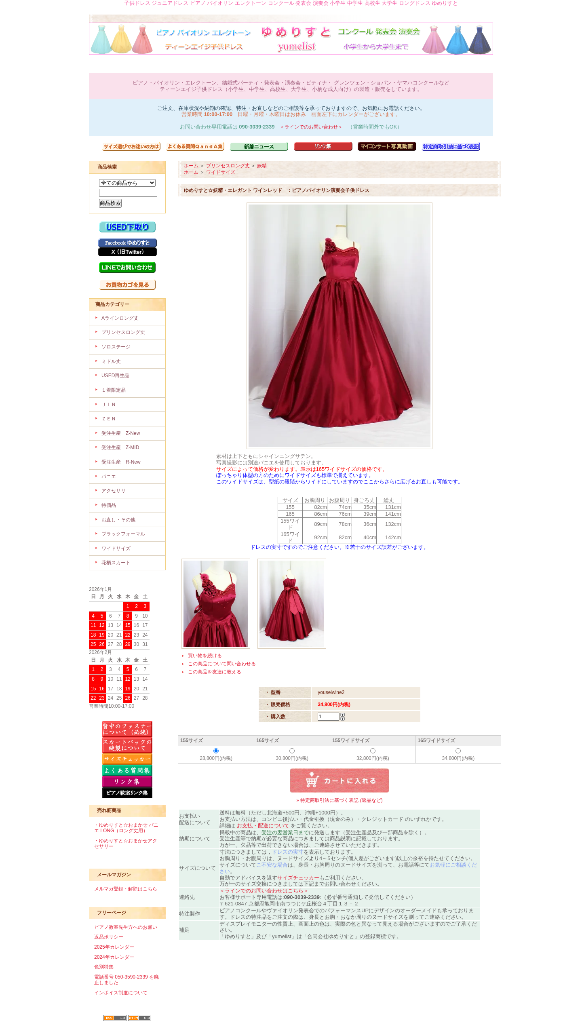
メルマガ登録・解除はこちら (125, 889)
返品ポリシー (108, 937)
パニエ (108, 476)
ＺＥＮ (108, 419)
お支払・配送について (263, 826)
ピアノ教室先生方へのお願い (125, 927)
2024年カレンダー (114, 957)
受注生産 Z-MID (120, 447)
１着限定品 (113, 390)
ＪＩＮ (108, 404)
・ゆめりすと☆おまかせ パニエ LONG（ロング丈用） (126, 828)
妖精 (262, 166)
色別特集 (104, 967)
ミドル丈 (111, 361)
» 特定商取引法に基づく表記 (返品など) (339, 800)
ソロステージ (116, 347)
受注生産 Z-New (120, 433)
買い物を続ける (205, 655)
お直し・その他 (118, 520)
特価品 (108, 505)
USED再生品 (115, 375)
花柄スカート (116, 562)
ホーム (191, 166)
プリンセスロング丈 (123, 332)
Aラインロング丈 (120, 318)
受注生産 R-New (121, 462)
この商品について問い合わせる (222, 664)
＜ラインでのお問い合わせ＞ (311, 127)
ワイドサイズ (116, 548)
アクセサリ (113, 491)
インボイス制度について (121, 993)
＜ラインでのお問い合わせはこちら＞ (264, 891)
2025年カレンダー (114, 947)
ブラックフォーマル (123, 534)
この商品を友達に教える (214, 672)
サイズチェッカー (298, 878)
